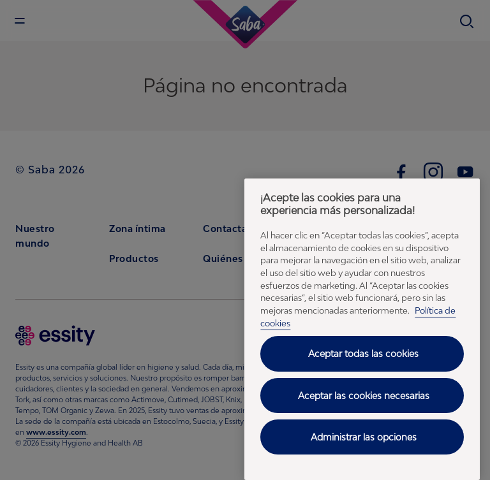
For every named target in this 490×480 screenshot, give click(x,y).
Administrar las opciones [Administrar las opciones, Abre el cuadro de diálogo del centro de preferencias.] (364, 437)
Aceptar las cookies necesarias (363, 395)
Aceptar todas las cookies (363, 353)
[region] (362, 329)
